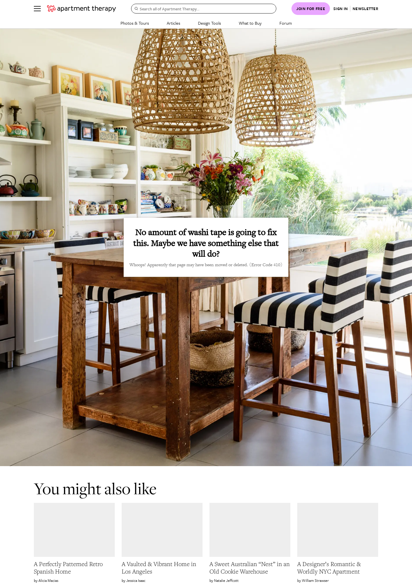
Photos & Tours (135, 23)
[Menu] (37, 8)
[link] (74, 567)
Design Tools (209, 23)
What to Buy (250, 23)
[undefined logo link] (81, 8)
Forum (285, 23)
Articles (173, 23)
